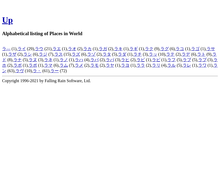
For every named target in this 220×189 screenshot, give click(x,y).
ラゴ (195, 48)
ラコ (180, 48)
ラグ (164, 48)
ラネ (48, 59)
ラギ (133, 48)
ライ (22, 48)
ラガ (103, 48)
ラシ (27, 54)
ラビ (141, 59)
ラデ (186, 54)
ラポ (33, 65)
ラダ (122, 54)
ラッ (153, 54)
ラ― (6, 48)
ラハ (79, 59)
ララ (141, 65)
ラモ (94, 65)
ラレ (187, 65)
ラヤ (110, 65)
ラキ (118, 48)
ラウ (39, 48)
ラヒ (125, 59)
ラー (54, 71)
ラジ (43, 54)
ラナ (17, 59)
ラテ (170, 54)
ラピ (156, 59)
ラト (201, 54)
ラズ (76, 54)
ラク (149, 48)
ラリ (156, 65)
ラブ (187, 59)
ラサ (211, 48)
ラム (64, 65)
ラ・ (37, 71)
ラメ (79, 65)
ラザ (12, 54)
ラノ (64, 59)
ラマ (48, 65)
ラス (58, 54)
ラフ (171, 59)
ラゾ (91, 54)
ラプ (202, 59)
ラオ (72, 48)
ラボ (17, 65)
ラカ (87, 48)
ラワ (202, 65)
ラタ (107, 54)
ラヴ (19, 71)
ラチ (137, 54)
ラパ (110, 59)
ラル (171, 65)
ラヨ (125, 65)
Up (7, 20)
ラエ (57, 48)
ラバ (94, 59)
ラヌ (33, 59)
